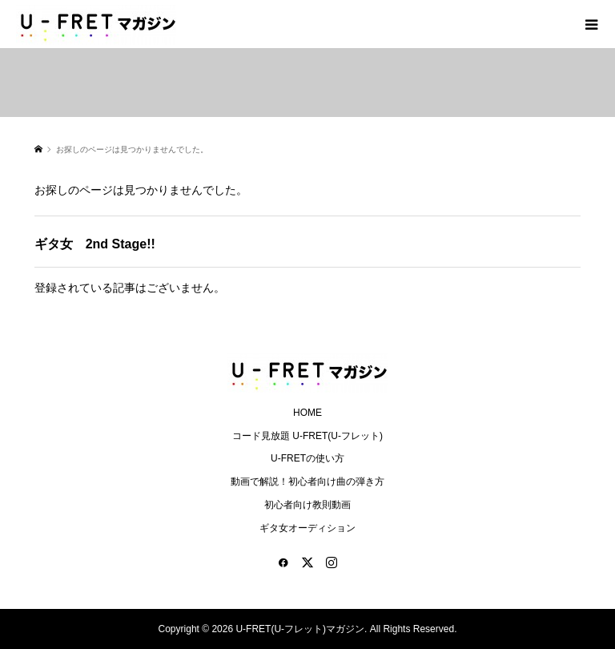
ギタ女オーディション (307, 528)
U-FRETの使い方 (307, 458)
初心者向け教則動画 (307, 504)
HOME (307, 412)
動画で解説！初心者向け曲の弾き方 (307, 481)
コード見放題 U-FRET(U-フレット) (307, 435)
